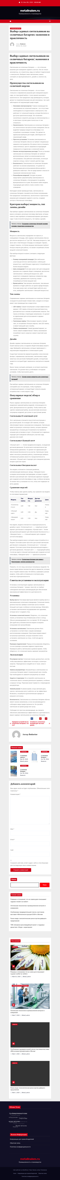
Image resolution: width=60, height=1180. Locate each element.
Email (12, 839)
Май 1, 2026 (16, 1054)
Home (14, 1173)
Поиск (13, 879)
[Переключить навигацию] (49, 21)
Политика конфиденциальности (20, 1147)
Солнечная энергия (15, 28)
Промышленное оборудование (20, 985)
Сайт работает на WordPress (21, 1170)
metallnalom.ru (30, 10)
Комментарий (15, 794)
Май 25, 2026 (16, 976)
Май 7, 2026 (16, 1015)
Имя (12, 829)
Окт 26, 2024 (45, 759)
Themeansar (44, 1170)
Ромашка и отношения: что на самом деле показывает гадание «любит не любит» (27, 973)
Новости (15, 947)
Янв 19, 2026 (24, 759)
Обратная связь (15, 1143)
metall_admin (26, 976)
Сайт (12, 850)
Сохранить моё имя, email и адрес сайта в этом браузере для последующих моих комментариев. (29, 864)
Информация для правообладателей (22, 1139)
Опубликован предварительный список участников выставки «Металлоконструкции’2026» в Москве (30, 1050)
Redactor (23, 44)
